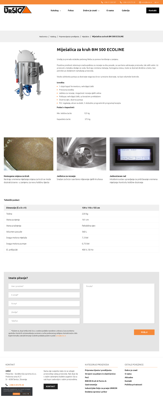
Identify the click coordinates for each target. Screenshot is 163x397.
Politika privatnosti (133, 373)
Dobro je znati (91, 10)
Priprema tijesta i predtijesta (70, 25)
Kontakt (153, 10)
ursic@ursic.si (61, 324)
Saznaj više (25, 393)
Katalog (56, 10)
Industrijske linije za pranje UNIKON (101, 376)
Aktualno (129, 366)
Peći (87, 366)
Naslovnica (40, 25)
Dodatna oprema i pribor (96, 380)
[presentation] (26, 332)
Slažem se (16, 393)
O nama (110, 10)
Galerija (125, 10)
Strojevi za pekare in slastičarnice (100, 362)
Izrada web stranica (147, 393)
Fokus (71, 10)
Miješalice (89, 25)
